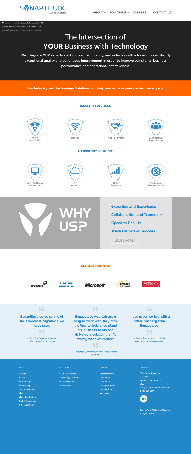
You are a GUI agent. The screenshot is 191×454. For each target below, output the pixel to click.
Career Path (105, 381)
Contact (159, 12)
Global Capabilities (27, 401)
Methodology (25, 381)
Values (22, 378)
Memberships (25, 385)
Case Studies (65, 385)
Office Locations (26, 405)
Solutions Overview (68, 374)
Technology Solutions (69, 378)
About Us (23, 374)
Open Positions (106, 389)
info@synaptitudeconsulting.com (155, 387)
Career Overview (107, 374)
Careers (140, 12)
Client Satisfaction (27, 397)
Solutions (118, 12)
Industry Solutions (67, 381)
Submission (105, 393)
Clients (22, 393)
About (98, 12)
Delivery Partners (27, 389)
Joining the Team (107, 385)
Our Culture (105, 378)
